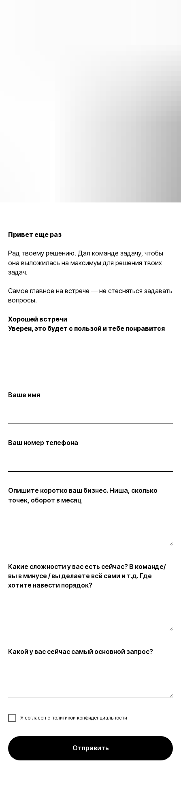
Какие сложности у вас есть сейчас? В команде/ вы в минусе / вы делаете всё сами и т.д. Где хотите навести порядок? (87, 575)
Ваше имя (24, 395)
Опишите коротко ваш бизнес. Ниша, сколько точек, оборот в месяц (83, 495)
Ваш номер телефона (43, 443)
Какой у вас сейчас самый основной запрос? (80, 651)
